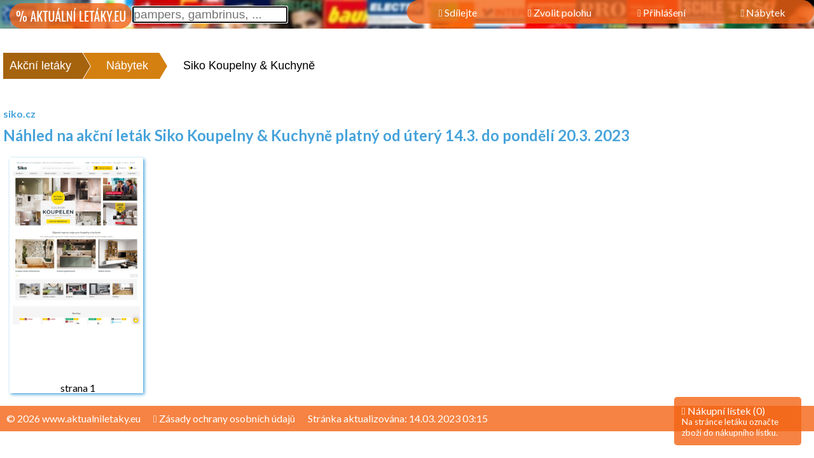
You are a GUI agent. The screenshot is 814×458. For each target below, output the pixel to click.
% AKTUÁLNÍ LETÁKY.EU (71, 15)
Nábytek (127, 65)
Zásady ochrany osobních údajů (224, 418)
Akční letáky (40, 65)
